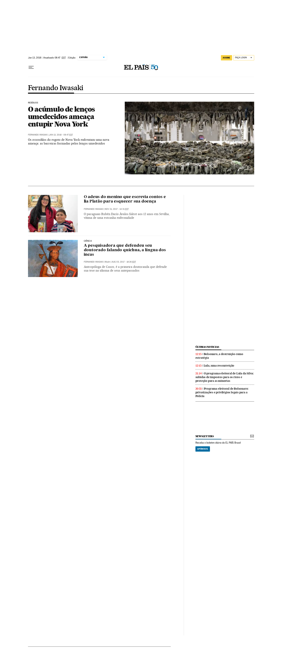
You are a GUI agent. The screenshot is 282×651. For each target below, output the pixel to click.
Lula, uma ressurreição (219, 365)
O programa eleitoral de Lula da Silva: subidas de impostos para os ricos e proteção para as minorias (224, 377)
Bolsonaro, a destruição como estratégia (219, 356)
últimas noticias (207, 346)
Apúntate (202, 448)
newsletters (204, 436)
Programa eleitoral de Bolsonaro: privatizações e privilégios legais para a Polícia (222, 392)
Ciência (88, 241)
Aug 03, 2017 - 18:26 (124, 262)
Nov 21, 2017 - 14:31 (117, 209)
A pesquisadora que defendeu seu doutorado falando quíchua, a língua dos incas (125, 250)
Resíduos (33, 103)
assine (226, 57)
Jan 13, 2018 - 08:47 (61, 135)
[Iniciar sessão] (243, 57)
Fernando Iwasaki (55, 88)
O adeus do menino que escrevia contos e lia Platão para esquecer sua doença (125, 199)
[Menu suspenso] (31, 67)
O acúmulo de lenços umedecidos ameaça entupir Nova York (61, 116)
